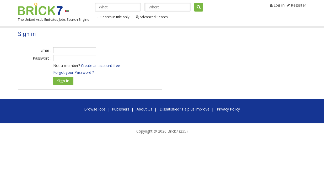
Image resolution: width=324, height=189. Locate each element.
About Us (144, 109)
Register (296, 5)
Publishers (120, 109)
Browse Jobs (95, 109)
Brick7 (40, 9)
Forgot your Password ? (73, 72)
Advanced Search (152, 16)
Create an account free (100, 65)
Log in (277, 5)
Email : (45, 50)
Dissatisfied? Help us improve (184, 109)
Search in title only (114, 16)
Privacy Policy (228, 109)
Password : (42, 58)
